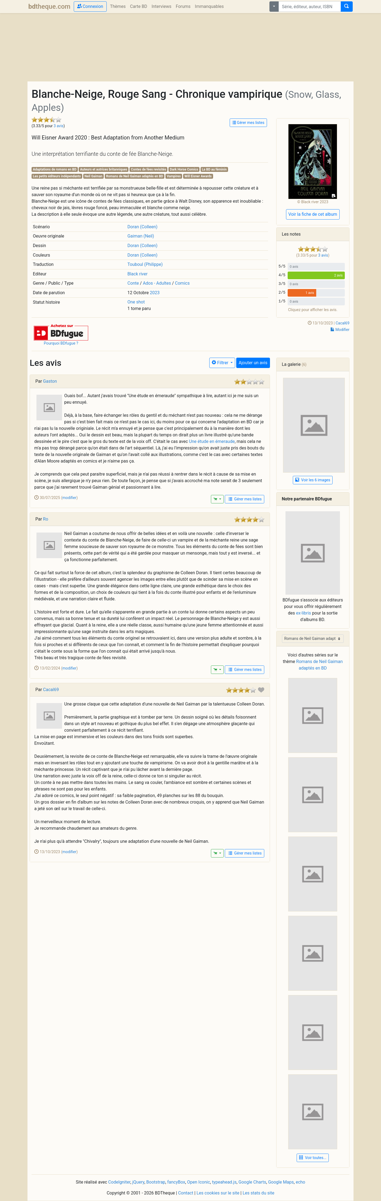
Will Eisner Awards (198, 176)
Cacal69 (342, 323)
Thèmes (118, 6)
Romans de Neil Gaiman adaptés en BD (134, 176)
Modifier (340, 329)
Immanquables (209, 6)
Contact (185, 1193)
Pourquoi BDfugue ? (61, 343)
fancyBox (176, 1182)
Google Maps (281, 1182)
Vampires (174, 176)
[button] (61, 332)
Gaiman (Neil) (140, 236)
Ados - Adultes (157, 283)
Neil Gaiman (94, 176)
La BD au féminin (214, 169)
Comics (182, 283)
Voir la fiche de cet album (312, 214)
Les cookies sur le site (217, 1193)
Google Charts (252, 1182)
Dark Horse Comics (184, 169)
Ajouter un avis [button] (253, 362)
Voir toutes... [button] (312, 1158)
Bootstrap (155, 1182)
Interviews (161, 6)
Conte (133, 283)
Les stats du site (258, 1193)
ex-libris (303, 613)
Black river (137, 273)
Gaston (50, 381)
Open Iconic (198, 1182)
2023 (154, 292)
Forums (183, 6)
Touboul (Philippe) (145, 264)
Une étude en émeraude (212, 441)
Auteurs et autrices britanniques (103, 169)
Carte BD (138, 6)
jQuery (138, 1182)
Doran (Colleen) (142, 226)
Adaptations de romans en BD (54, 169)
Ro (45, 519)
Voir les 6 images (312, 480)
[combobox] (309, 6)
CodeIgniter (119, 1182)
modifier (69, 497)
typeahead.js (224, 1182)
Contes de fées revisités (148, 169)
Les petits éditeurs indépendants (57, 176)
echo (300, 1182)
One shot (136, 302)
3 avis (58, 126)
